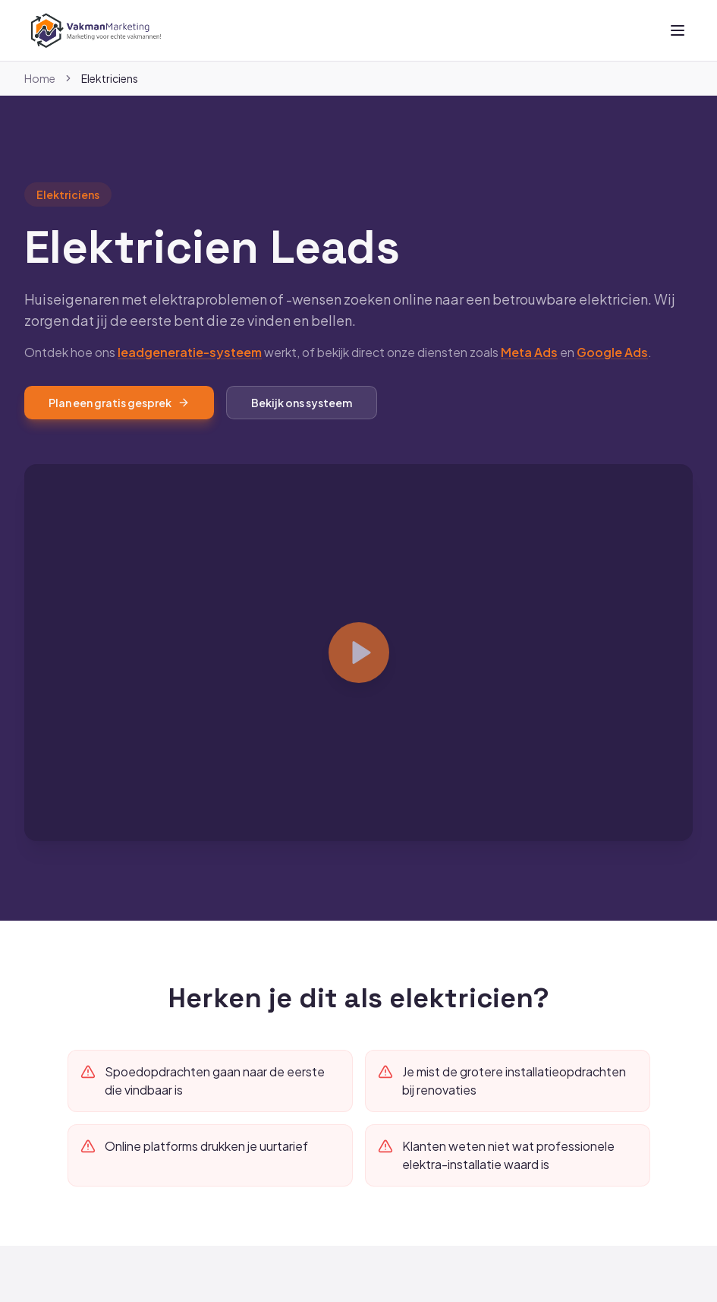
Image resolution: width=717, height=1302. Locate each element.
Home (39, 78)
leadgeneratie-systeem (190, 370)
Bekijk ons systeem (301, 420)
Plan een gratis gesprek (119, 420)
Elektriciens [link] (109, 78)
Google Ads (612, 370)
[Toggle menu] (677, 30)
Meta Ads (529, 370)
